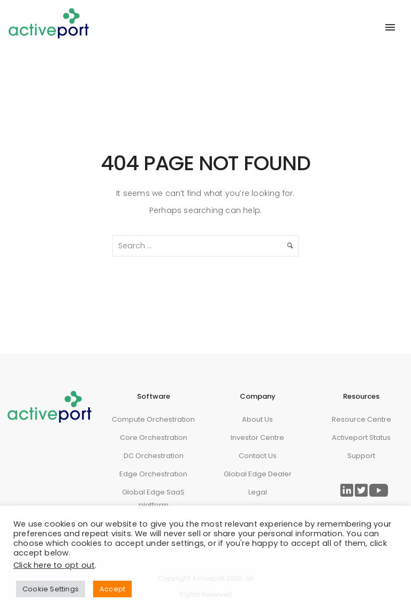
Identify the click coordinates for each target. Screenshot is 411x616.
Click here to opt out (54, 565)
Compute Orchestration (153, 419)
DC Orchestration (154, 456)
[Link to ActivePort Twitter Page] (361, 490)
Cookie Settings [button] (50, 589)
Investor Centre (257, 437)
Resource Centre (361, 419)
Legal (257, 492)
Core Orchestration (153, 437)
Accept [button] (112, 589)
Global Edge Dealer (258, 474)
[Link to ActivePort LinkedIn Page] (346, 490)
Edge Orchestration (153, 474)
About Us (257, 419)
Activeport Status (361, 437)
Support (361, 456)
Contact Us (258, 456)
